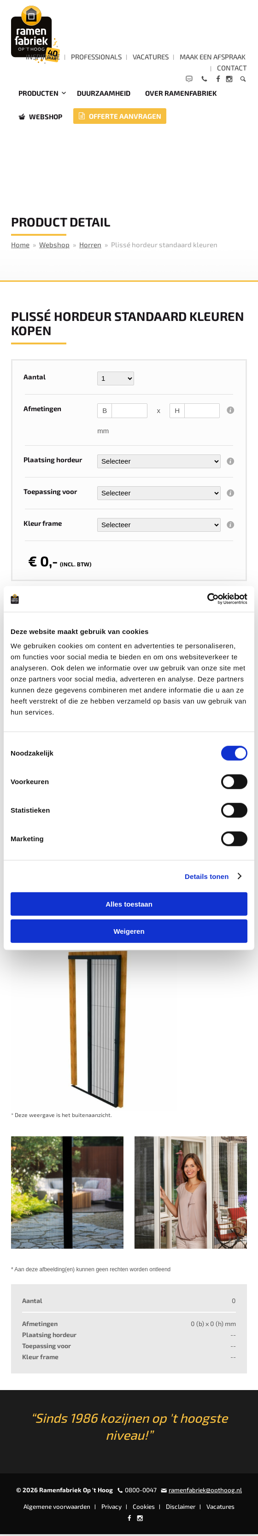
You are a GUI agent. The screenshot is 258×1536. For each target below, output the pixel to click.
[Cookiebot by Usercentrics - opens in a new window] (207, 599)
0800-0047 (141, 1491)
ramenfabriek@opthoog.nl (205, 1491)
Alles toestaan (129, 904)
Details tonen (207, 876)
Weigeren (128, 931)
